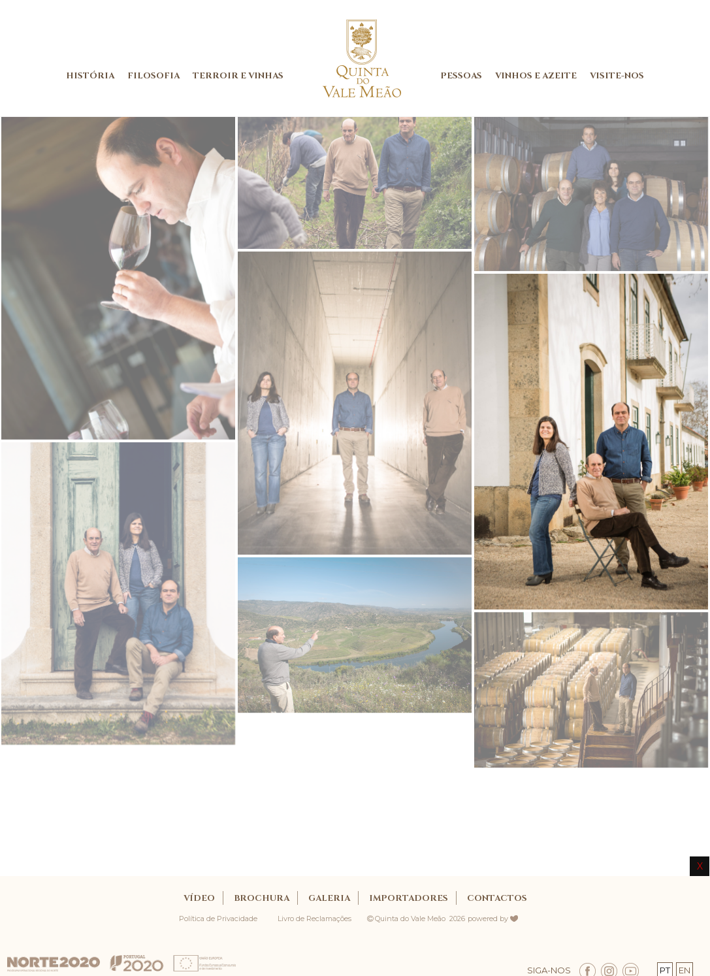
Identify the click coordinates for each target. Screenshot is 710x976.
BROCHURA (261, 898)
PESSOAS (461, 76)
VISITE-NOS (617, 76)
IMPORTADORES (408, 898)
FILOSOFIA (153, 76)
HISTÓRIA (90, 76)
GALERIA (329, 898)
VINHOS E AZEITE (536, 76)
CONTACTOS (497, 898)
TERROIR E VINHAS (238, 76)
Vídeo (199, 898)
